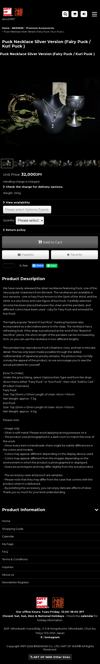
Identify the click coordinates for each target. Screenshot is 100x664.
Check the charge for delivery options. (33, 186)
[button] (65, 14)
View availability (16, 202)
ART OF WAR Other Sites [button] (50, 657)
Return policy (14, 229)
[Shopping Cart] (74, 14)
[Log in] (84, 14)
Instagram (52, 637)
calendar (87, 616)
